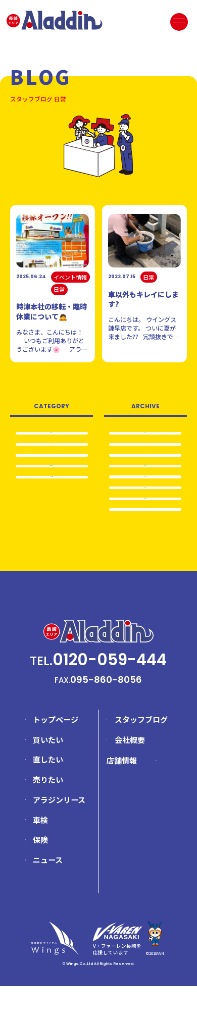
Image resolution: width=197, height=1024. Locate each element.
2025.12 (145, 434)
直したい (48, 797)
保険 (40, 878)
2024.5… (145, 544)
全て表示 (51, 433)
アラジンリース (59, 837)
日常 (51, 448)
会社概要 (130, 777)
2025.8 (145, 450)
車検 (51, 463)
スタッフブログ (141, 757)
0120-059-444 (110, 698)
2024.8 (145, 528)
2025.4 (145, 497)
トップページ (55, 757)
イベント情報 (51, 494)
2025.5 (145, 481)
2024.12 (145, 512)
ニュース (48, 897)
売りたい (51, 478)
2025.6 (145, 465)
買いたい (48, 777)
